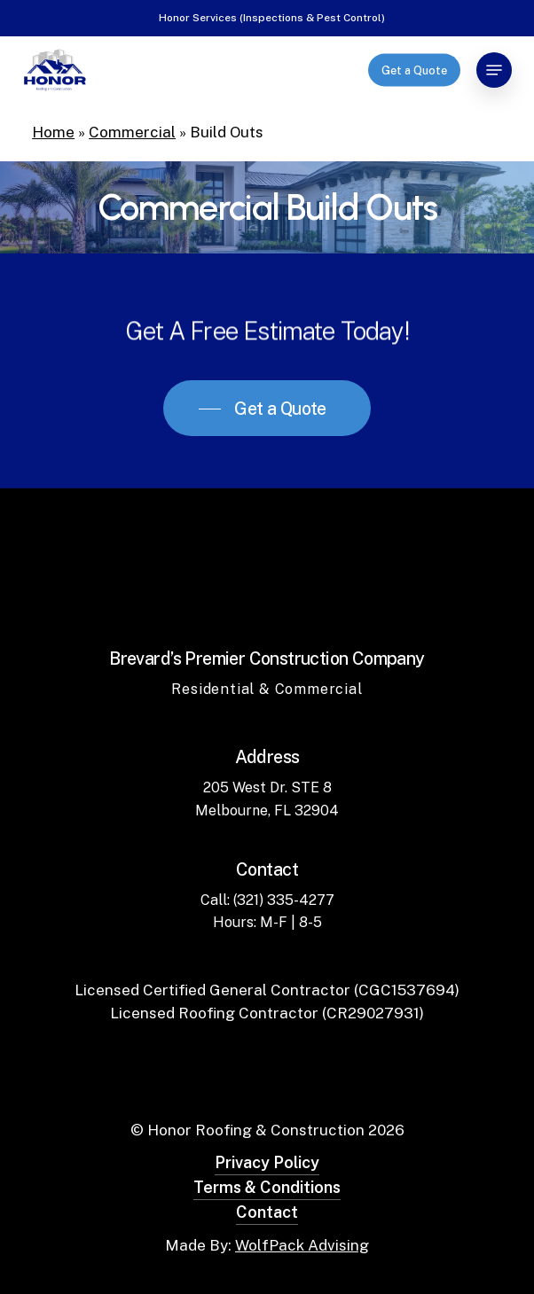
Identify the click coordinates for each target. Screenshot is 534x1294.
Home (53, 132)
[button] (494, 70)
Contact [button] (267, 1212)
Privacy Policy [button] (267, 1162)
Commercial (132, 132)
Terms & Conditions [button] (267, 1187)
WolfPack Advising (302, 1245)
